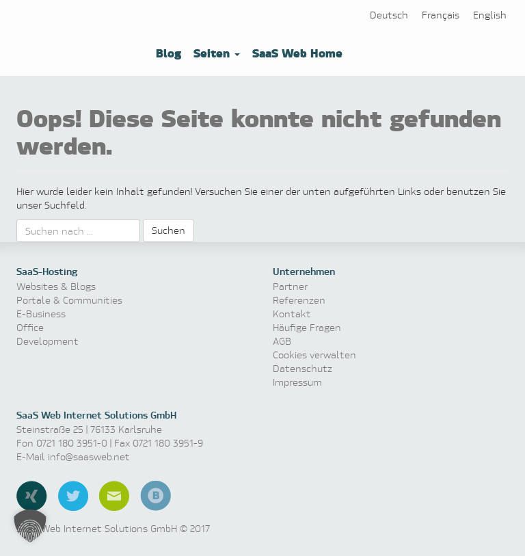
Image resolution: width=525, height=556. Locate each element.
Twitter (73, 496)
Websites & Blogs (56, 286)
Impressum (297, 382)
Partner (290, 286)
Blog (166, 52)
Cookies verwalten (314, 354)
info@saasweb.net (89, 456)
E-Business (41, 313)
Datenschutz (302, 368)
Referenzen (299, 300)
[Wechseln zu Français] (440, 14)
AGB (282, 341)
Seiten (215, 52)
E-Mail (114, 496)
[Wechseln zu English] (489, 14)
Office (30, 327)
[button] (30, 526)
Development (47, 341)
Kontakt (292, 313)
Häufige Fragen (307, 327)
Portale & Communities (69, 300)
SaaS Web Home (295, 52)
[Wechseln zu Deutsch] (389, 14)
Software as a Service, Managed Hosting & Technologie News (77, 46)
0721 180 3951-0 (71, 443)
